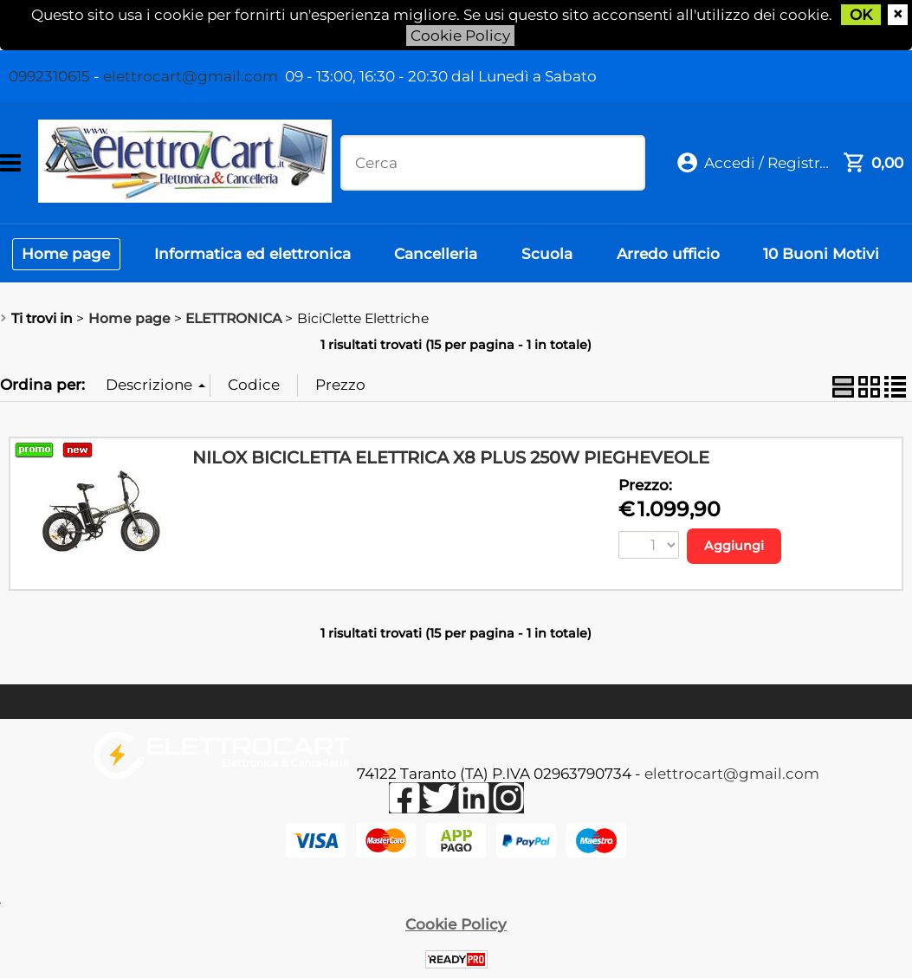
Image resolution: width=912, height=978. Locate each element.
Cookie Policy (460, 35)
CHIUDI (898, 14)
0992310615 (49, 76)
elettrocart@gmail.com (190, 76)
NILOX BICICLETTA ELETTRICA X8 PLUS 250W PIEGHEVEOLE (450, 459)
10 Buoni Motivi (828, 254)
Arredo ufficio (673, 254)
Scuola (551, 254)
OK (862, 14)
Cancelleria (439, 254)
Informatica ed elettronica (254, 254)
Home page (67, 254)
